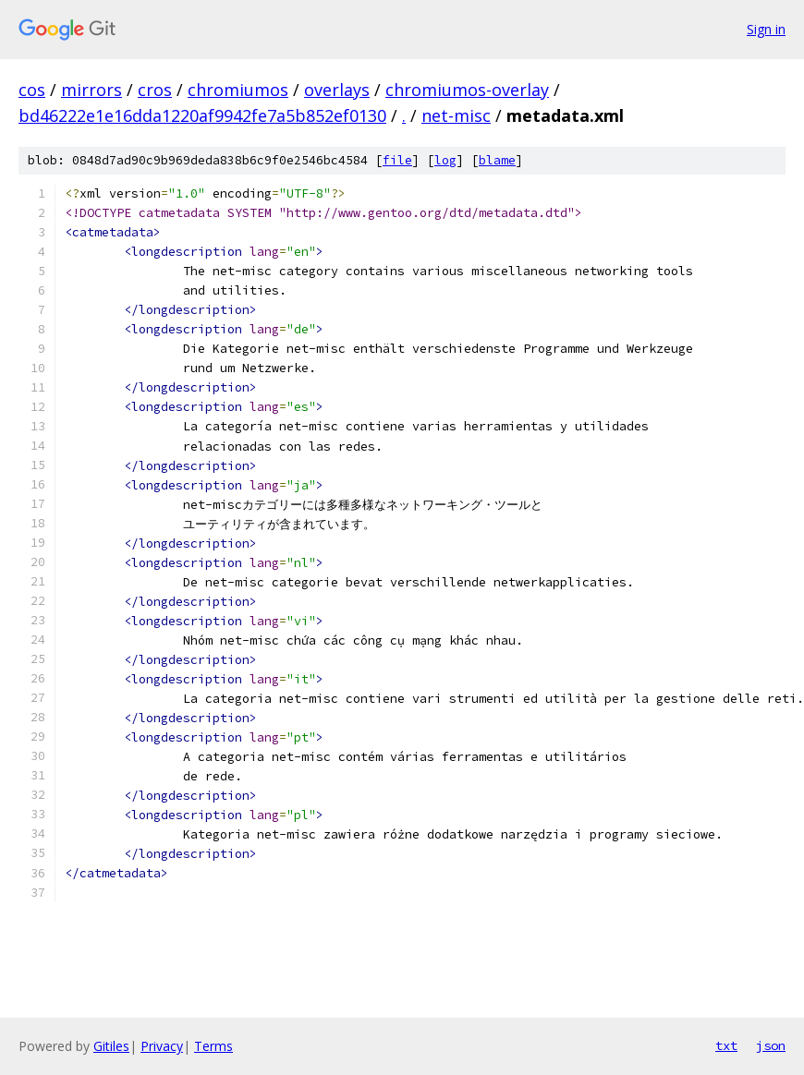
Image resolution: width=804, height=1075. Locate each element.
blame (497, 160)
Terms (213, 1046)
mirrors (91, 90)
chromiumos (238, 90)
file (397, 160)
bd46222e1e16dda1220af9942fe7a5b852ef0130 (202, 115)
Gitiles (111, 1046)
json (771, 1045)
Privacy (161, 1046)
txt (726, 1045)
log (445, 160)
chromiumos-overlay (467, 90)
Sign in (766, 29)
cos (31, 90)
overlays (337, 90)
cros (155, 90)
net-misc (456, 115)
